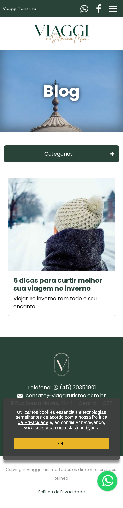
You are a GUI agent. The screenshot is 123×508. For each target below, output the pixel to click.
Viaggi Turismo (19, 8)
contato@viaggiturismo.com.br (61, 395)
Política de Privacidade (61, 492)
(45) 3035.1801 (75, 387)
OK (61, 447)
